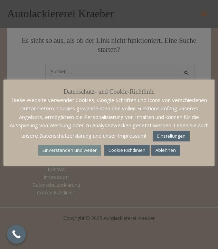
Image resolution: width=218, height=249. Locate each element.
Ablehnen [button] (165, 150)
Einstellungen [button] (171, 136)
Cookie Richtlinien (126, 150)
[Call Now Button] (16, 234)
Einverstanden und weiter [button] (69, 150)
